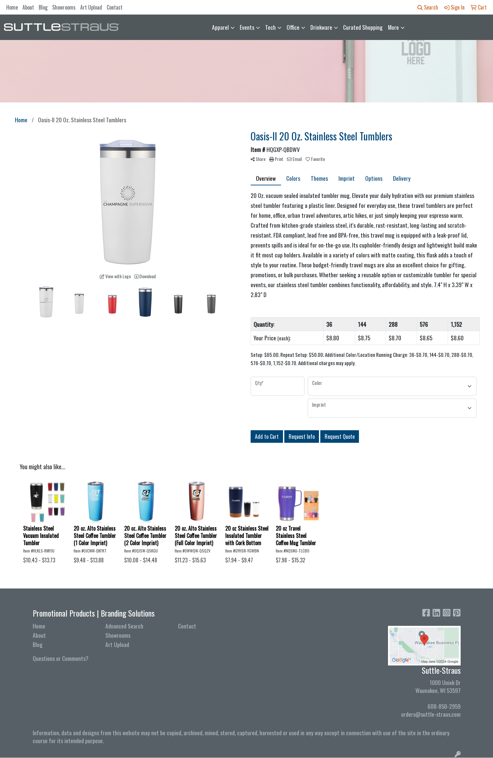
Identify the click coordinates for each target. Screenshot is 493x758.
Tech (270, 27)
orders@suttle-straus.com (431, 714)
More (393, 27)
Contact (115, 7)
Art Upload (91, 7)
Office (293, 27)
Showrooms (64, 7)
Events (247, 27)
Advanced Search (124, 626)
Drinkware (321, 27)
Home (12, 7)
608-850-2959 (444, 706)
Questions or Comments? (60, 658)
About (28, 7)
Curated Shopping (363, 27)
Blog (43, 7)
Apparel (220, 27)
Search (427, 7)
